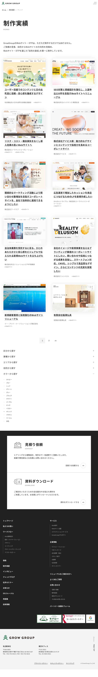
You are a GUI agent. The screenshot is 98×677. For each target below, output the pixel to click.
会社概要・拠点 (56, 553)
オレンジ (9, 411)
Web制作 (54, 525)
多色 (7, 421)
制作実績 (11, 10)
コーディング (9, 546)
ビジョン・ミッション (58, 547)
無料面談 (54, 593)
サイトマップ (70, 663)
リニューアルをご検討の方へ (61, 574)
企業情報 (53, 542)
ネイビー (9, 379)
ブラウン (9, 415)
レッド (8, 386)
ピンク (8, 405)
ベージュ (9, 418)
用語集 (5, 599)
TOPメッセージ (56, 550)
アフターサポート (10, 552)
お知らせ (6, 588)
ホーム (4, 10)
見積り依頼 (55, 589)
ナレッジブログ (9, 577)
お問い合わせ (55, 585)
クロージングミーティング (13, 549)
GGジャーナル (8, 593)
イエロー (9, 408)
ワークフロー (8, 531)
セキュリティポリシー (57, 663)
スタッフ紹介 (56, 556)
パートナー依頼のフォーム (60, 606)
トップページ (8, 520)
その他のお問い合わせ (58, 599)
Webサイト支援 (56, 528)
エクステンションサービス (60, 532)
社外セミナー (8, 582)
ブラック (9, 395)
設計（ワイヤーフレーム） (13, 539)
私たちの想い (8, 526)
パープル (9, 402)
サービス (53, 520)
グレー (8, 392)
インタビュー (8, 571)
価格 (4, 560)
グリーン (9, 389)
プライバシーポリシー (41, 663)
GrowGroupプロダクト (59, 535)
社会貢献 (54, 563)
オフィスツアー (56, 566)
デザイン (7, 543)
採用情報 (6, 604)
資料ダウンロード (57, 596)
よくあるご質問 (56, 579)
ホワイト (9, 399)
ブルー (8, 383)
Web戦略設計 (9, 536)
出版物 (54, 559)
